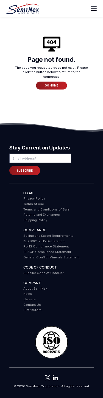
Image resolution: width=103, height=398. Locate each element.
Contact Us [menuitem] (32, 305)
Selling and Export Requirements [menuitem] (48, 236)
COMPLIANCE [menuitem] (34, 230)
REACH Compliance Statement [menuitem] (47, 252)
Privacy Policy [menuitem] (34, 198)
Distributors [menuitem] (32, 310)
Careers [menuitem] (29, 299)
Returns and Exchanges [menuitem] (41, 215)
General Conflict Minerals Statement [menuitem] (51, 257)
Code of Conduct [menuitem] (40, 267)
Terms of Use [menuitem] (33, 204)
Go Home (51, 85)
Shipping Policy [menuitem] (35, 220)
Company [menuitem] (32, 283)
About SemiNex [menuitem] (35, 288)
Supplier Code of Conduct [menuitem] (43, 273)
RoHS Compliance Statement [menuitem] (46, 246)
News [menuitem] (27, 294)
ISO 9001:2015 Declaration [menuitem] (44, 241)
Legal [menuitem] (28, 193)
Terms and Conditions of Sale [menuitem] (46, 209)
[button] (51, 342)
